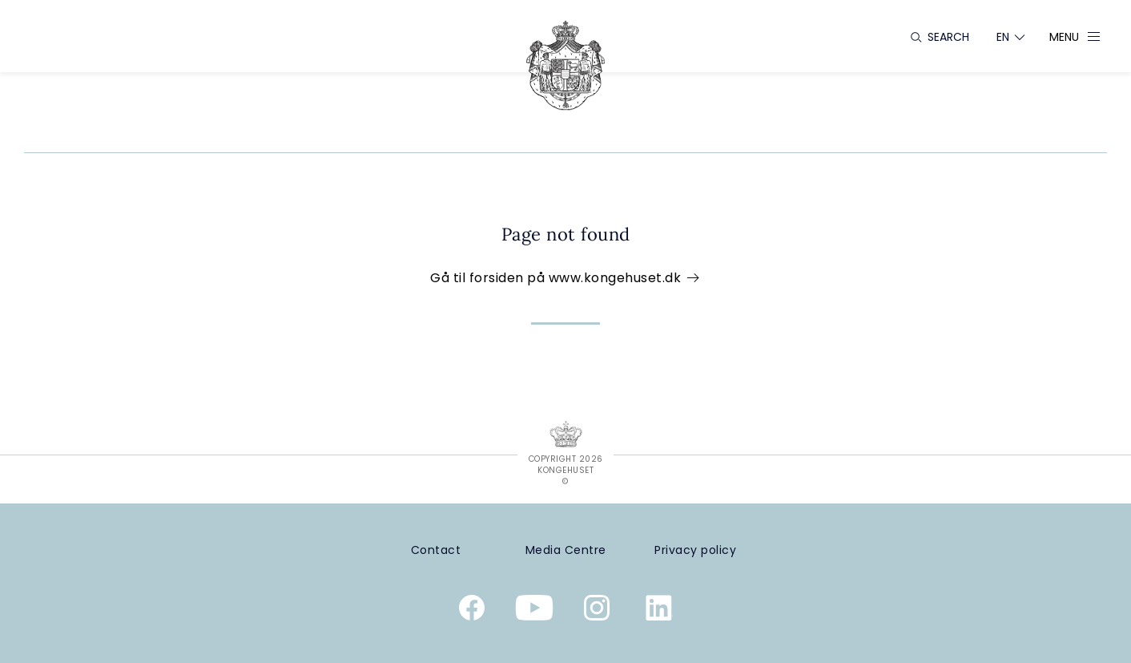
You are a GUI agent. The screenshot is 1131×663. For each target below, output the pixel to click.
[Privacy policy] (695, 550)
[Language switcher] (1003, 36)
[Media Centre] (565, 550)
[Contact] (436, 550)
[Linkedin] (659, 611)
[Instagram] (597, 611)
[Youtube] (534, 611)
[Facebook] (472, 611)
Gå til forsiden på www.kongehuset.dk (565, 278)
